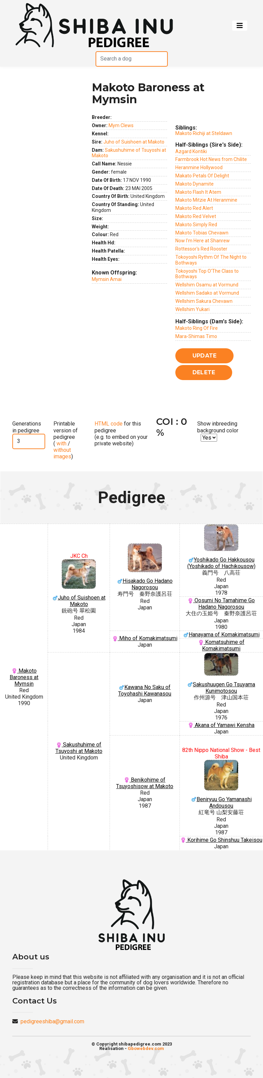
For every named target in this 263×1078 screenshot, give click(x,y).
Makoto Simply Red (196, 224)
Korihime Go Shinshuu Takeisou (221, 840)
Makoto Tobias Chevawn (201, 232)
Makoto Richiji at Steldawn (203, 133)
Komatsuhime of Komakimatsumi (221, 645)
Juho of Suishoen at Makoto (133, 142)
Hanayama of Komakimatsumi (221, 634)
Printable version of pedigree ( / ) (65, 440)
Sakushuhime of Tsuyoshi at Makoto (78, 747)
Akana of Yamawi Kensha (221, 725)
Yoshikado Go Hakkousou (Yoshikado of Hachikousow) (221, 546)
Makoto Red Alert (194, 208)
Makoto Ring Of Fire (196, 328)
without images (62, 453)
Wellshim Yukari (192, 309)
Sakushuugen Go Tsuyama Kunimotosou (221, 673)
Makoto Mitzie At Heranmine (206, 200)
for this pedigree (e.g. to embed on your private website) (121, 433)
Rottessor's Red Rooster (201, 249)
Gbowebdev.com (146, 1048)
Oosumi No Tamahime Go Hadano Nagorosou (221, 603)
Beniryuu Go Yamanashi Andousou (221, 784)
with (60, 443)
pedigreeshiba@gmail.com (52, 1021)
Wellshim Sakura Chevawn (204, 301)
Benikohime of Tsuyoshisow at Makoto (144, 783)
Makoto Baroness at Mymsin (24, 677)
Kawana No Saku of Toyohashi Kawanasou (144, 690)
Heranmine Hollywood (199, 167)
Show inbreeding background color (217, 426)
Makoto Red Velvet (195, 216)
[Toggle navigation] (239, 26)
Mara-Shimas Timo (196, 336)
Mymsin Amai (107, 279)
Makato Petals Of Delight (202, 175)
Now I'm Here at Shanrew (202, 240)
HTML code (109, 423)
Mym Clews (121, 125)
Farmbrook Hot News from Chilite (211, 159)
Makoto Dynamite (194, 184)
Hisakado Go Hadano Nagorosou (144, 567)
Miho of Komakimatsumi (144, 638)
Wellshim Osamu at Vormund (206, 284)
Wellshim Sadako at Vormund (207, 293)
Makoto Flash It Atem (198, 192)
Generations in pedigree (26, 426)
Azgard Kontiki (191, 151)
